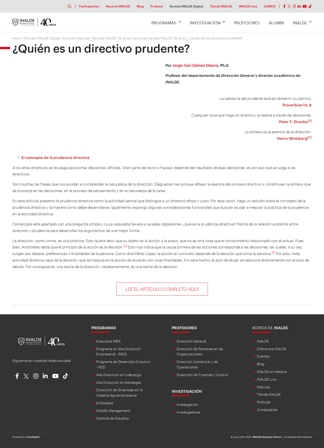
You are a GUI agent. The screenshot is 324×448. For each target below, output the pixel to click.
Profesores (247, 22)
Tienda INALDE (221, 6)
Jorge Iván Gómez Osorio (194, 65)
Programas (166, 22)
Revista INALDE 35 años (111, 38)
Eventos (263, 356)
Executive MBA (108, 341)
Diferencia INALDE (271, 349)
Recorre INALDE (118, 6)
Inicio (16, 38)
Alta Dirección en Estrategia (118, 382)
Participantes (89, 6)
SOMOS (270, 6)
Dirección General (191, 341)
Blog (140, 6)
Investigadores (188, 412)
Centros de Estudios (112, 418)
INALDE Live (248, 6)
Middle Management (113, 410)
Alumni (276, 22)
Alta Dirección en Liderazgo (118, 374)
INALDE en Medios (272, 371)
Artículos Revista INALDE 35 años (159, 38)
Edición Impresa (76, 38)
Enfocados (104, 403)
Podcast (157, 6)
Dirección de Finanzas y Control (202, 374)
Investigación (207, 22)
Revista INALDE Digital (186, 6)
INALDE (302, 22)
